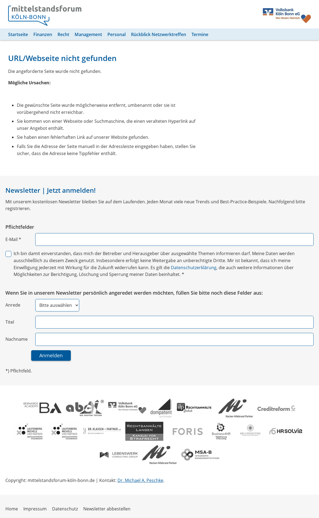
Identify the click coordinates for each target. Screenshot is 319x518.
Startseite (17, 34)
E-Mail (13, 239)
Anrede (12, 305)
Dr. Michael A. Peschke (138, 480)
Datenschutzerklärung (167, 268)
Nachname (16, 339)
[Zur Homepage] (44, 15)
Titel (9, 322)
